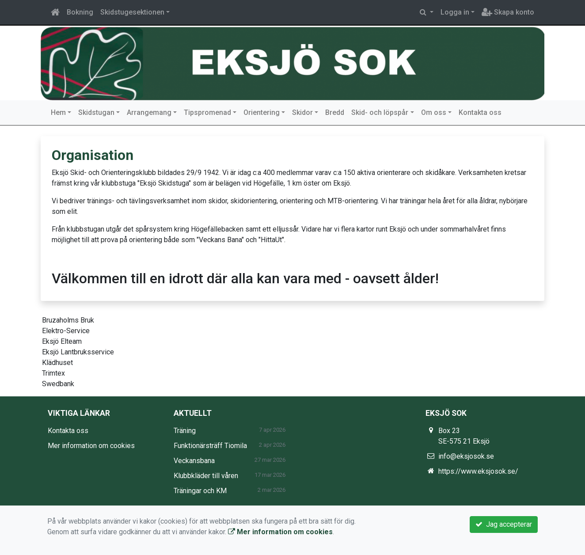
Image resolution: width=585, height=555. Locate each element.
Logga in (455, 12)
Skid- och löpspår (379, 112)
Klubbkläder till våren (206, 475)
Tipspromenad (207, 112)
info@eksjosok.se (466, 456)
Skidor (302, 112)
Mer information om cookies (91, 445)
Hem (58, 112)
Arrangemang (149, 112)
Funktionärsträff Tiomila (210, 445)
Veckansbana (194, 460)
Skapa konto (508, 12)
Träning (185, 430)
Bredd (334, 112)
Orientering (261, 112)
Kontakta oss (480, 112)
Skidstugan (96, 112)
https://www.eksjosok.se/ (478, 471)
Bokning (80, 12)
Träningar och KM (200, 491)
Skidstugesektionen (132, 12)
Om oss (433, 112)
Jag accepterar (503, 524)
